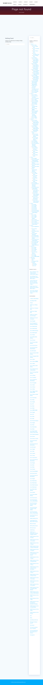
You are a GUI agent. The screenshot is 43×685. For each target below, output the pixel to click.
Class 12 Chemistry (35, 69)
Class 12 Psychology (35, 91)
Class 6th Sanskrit (33, 447)
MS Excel (34, 263)
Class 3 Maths (32, 399)
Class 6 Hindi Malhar (35, 235)
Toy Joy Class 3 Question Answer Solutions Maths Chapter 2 (34, 291)
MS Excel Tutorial (33, 523)
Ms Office (33, 262)
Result (31, 617)
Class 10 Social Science (33, 345)
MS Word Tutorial (33, 527)
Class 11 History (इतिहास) (34, 361)
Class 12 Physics (34, 63)
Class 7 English (34, 216)
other (31, 615)
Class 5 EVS (34, 250)
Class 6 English (32, 422)
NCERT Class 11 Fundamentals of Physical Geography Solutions (34, 533)
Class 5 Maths (34, 247)
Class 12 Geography (33, 382)
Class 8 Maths (34, 206)
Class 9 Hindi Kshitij (33, 482)
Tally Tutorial (32, 625)
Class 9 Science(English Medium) (34, 169)
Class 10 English (32, 321)
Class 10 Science (34, 120)
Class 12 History (34, 92)
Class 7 (14, 4)
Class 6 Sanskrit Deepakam (34, 434)
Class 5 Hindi (34, 248)
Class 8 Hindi (34, 204)
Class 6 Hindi (32, 424)
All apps (31, 302)
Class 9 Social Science (33, 497)
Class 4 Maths (32, 408)
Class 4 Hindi (34, 255)
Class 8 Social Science (35, 210)
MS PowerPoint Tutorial (34, 525)
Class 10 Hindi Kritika (33, 326)
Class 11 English (34, 117)
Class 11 (32, 93)
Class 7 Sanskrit (34, 221)
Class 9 (32, 157)
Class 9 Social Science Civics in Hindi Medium (35, 197)
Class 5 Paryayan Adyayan (34, 420)
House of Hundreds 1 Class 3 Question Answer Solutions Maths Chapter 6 (34, 273)
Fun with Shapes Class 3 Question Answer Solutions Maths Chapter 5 (34, 277)
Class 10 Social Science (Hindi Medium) (35, 138)
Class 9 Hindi (34, 172)
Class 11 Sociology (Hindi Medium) (34, 106)
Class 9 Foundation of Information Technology (35, 184)
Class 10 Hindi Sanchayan (34, 330)
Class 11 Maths (34, 99)
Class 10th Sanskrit (35, 142)
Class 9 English (34, 158)
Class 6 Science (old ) (35, 241)
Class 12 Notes (34, 45)
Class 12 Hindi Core (35, 90)
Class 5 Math (32, 418)
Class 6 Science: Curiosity (34, 438)
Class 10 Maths (32, 334)
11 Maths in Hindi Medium (34, 298)
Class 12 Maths (34, 57)
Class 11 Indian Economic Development (34, 114)
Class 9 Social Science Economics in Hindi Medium (36, 201)
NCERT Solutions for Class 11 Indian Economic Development (34, 568)
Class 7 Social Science (35, 220)
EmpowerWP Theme (29, 682)
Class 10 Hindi (34, 146)
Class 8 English (34, 205)
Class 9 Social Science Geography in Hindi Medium (36, 194)
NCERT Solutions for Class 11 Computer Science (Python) (34, 553)
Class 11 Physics (34, 94)
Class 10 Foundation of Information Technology (35, 144)
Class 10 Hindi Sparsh (33, 332)
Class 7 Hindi (32, 451)
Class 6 (19, 4)
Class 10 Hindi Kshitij (33, 328)
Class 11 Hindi (34, 116)
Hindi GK (33, 258)
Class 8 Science (34, 209)
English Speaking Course (34, 518)
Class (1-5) (25, 4)
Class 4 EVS (34, 254)
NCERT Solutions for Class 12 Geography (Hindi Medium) (34, 588)
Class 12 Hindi (32, 384)
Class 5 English (34, 249)
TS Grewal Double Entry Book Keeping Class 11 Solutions (34, 631)
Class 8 (32, 203)
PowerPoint (35, 264)
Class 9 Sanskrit (34, 182)
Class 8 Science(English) (34, 471)
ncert (7, 3)
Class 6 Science (32, 436)
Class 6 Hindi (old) (35, 242)
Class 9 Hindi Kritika (33, 480)
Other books (32, 4)
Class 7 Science (34, 219)
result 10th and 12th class (34, 619)
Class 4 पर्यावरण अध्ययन (35, 256)
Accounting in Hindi (35, 261)
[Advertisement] (21, 27)
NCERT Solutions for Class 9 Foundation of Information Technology (34, 602)
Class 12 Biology (34, 75)
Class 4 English (32, 401)
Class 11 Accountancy (35, 98)
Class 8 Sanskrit (32, 469)
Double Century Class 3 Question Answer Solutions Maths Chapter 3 (34, 287)
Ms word (34, 265)
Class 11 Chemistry (35, 100)
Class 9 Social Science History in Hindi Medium (36, 190)
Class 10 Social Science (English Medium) (35, 135)
